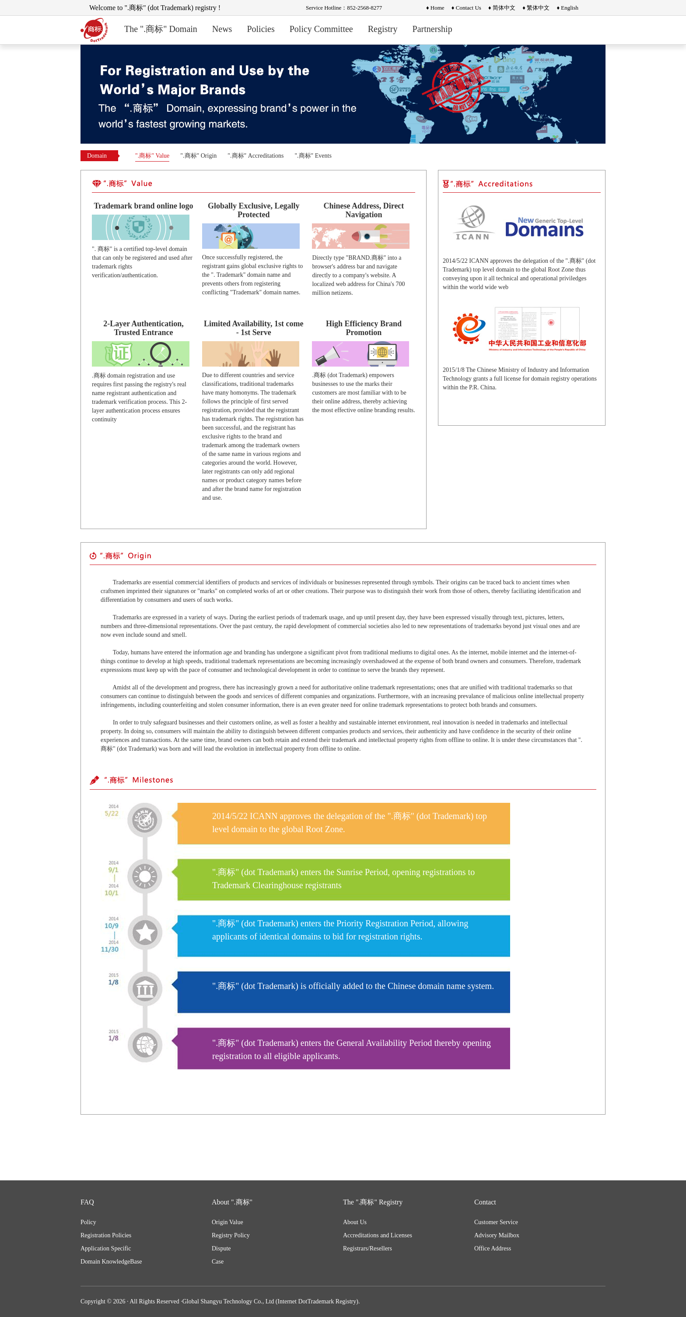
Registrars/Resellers (367, 1248)
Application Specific (105, 1248)
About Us (355, 1222)
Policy (88, 1222)
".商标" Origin (198, 155)
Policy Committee (321, 29)
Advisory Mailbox (496, 1235)
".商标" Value (152, 155)
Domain (97, 155)
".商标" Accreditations (256, 155)
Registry (383, 29)
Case (218, 1261)
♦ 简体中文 (501, 7)
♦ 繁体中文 (536, 7)
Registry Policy (231, 1235)
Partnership (432, 29)
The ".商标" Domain (160, 29)
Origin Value (227, 1222)
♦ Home (435, 7)
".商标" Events (313, 155)
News (222, 29)
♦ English (567, 7)
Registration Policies (105, 1235)
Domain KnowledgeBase (111, 1261)
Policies (260, 29)
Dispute (221, 1248)
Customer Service (496, 1222)
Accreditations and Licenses (377, 1235)
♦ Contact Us (466, 7)
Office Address (492, 1248)
